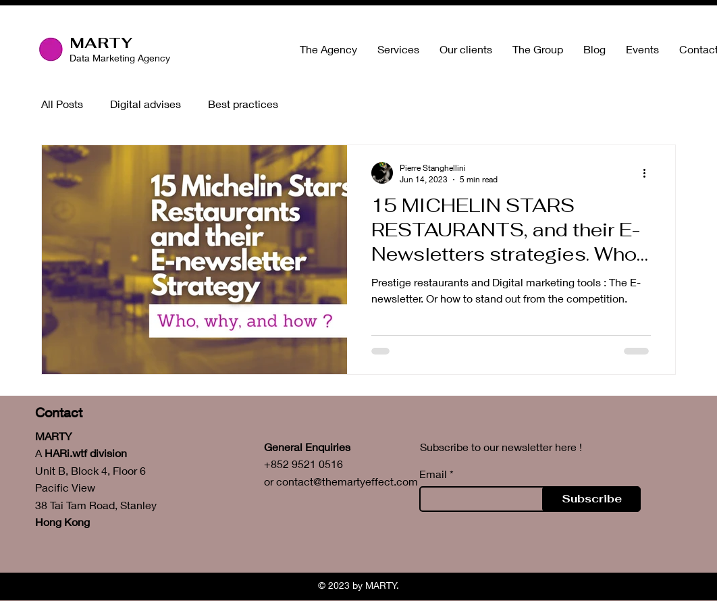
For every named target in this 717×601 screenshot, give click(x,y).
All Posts (62, 103)
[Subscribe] (591, 499)
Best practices (243, 103)
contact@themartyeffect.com (347, 481)
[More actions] (649, 173)
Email (433, 474)
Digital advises (145, 103)
